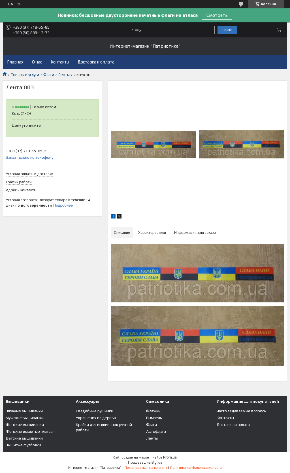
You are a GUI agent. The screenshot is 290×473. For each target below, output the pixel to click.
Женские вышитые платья (29, 431)
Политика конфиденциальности (196, 468)
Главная (15, 62)
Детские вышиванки (24, 438)
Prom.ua (170, 457)
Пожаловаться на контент (146, 468)
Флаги (48, 74)
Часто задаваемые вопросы (241, 411)
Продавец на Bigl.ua (145, 462)
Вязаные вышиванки (24, 411)
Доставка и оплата (96, 62)
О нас (37, 62)
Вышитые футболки (23, 445)
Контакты (60, 62)
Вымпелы (154, 417)
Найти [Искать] (227, 30)
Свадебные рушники (94, 411)
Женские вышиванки (25, 424)
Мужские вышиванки (25, 417)
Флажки (153, 411)
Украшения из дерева (96, 417)
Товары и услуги (25, 74)
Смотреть (217, 15)
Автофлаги (156, 431)
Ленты (64, 74)
